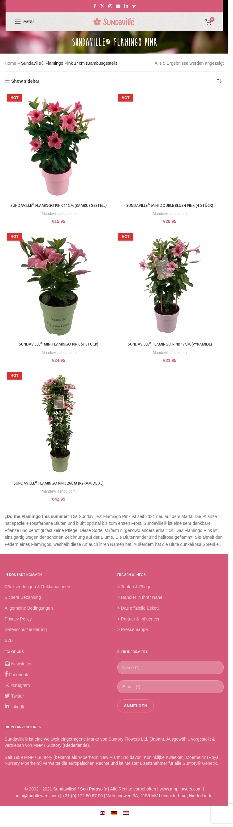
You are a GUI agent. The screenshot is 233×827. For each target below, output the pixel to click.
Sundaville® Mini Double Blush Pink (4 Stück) (169, 205)
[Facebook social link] (94, 6)
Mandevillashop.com (58, 219)
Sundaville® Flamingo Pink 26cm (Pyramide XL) (58, 489)
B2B (9, 646)
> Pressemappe (132, 635)
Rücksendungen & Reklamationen (37, 592)
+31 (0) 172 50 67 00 (83, 801)
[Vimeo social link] (133, 6)
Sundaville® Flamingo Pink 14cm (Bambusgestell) (59, 208)
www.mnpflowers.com (180, 794)
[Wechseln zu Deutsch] (114, 819)
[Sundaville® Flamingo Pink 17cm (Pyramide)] (170, 291)
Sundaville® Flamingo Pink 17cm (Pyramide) (169, 350)
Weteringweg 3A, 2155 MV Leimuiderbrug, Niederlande (159, 801)
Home (10, 63)
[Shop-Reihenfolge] (219, 81)
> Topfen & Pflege (134, 592)
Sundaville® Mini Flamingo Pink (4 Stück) (58, 350)
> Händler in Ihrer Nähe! (140, 603)
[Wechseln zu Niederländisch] (126, 819)
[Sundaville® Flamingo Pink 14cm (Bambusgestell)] (59, 146)
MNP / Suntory (38, 763)
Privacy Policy (18, 624)
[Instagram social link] (110, 6)
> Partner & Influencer (138, 624)
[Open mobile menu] (24, 21)
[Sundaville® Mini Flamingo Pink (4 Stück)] (59, 291)
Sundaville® (16, 744)
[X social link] (102, 6)
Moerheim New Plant (99, 763)
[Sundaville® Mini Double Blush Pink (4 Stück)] (170, 146)
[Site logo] (114, 21)
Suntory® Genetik (200, 769)
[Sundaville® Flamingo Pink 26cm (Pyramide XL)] (59, 430)
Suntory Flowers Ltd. (128, 744)
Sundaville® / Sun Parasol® (80, 794)
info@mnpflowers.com (37, 801)
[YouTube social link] (118, 6)
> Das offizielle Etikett (138, 614)
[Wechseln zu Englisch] (102, 819)
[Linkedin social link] (126, 6)
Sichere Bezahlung (23, 603)
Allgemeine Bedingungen (29, 614)
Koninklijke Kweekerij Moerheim (174, 763)
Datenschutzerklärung (26, 635)
